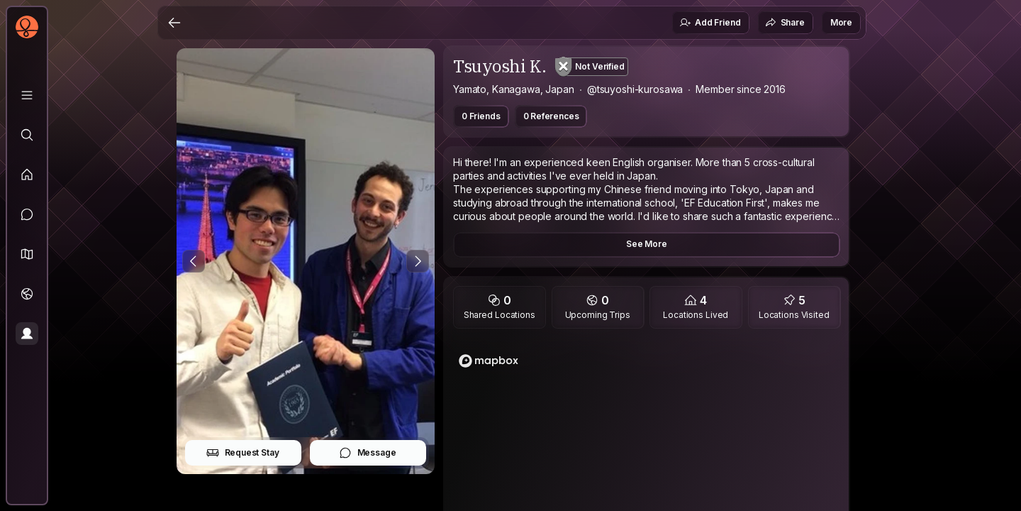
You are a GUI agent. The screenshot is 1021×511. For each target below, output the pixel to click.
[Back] (174, 22)
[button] (27, 254)
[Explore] (27, 134)
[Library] (27, 95)
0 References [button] (551, 116)
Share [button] (785, 22)
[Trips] (27, 293)
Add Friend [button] (709, 22)
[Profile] (27, 333)
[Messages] (27, 214)
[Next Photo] (417, 261)
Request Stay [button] (242, 452)
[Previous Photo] (193, 261)
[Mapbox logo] (488, 361)
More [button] (841, 22)
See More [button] (646, 243)
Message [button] (367, 452)
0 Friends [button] (481, 116)
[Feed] (27, 174)
